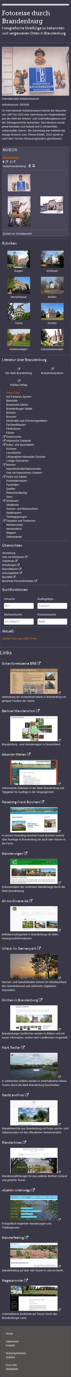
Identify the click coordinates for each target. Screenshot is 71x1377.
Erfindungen (9, 565)
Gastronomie (13, 436)
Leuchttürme (13, 452)
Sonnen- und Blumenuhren (22, 508)
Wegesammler (12, 1280)
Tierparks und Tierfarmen (21, 520)
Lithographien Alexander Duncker (25, 456)
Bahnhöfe (12, 400)
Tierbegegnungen (16, 516)
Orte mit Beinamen (13, 557)
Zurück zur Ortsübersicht (17, 233)
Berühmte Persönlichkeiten (18, 581)
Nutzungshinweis (16, 1353)
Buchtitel (7, 577)
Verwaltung (8, 552)
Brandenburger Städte (19, 408)
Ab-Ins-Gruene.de (15, 901)
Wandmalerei (14, 528)
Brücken (11, 412)
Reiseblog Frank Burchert (21, 802)
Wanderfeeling (13, 1237)
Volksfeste (8, 561)
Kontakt (10, 1345)
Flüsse (10, 432)
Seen (9, 496)
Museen (11, 464)
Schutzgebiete (10, 573)
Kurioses (11, 448)
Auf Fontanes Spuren (18, 396)
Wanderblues (12, 1142)
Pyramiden (12, 484)
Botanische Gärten (17, 404)
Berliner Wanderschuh (18, 711)
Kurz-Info (11, 1365)
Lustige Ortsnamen (17, 460)
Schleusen (12, 500)
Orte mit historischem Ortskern (24, 472)
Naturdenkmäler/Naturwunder (23, 468)
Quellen (10, 488)
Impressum (12, 1341)
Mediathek (12, 1369)
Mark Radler (11, 1047)
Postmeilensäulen (16, 480)
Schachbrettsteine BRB (19, 663)
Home (9, 1333)
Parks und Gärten (16, 476)
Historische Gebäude (18, 440)
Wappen (11, 532)
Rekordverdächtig (16, 492)
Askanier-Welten (14, 754)
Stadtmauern (13, 512)
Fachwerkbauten (16, 424)
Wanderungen (12, 853)
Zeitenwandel (14, 536)
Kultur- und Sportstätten (20, 444)
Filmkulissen (13, 428)
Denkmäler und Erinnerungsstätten (26, 420)
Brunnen (11, 416)
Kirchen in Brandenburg (20, 1000)
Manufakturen (10, 569)
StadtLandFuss (13, 1095)
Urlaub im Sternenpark (19, 948)
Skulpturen (12, 504)
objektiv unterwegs (16, 1190)
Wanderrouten (14, 524)
